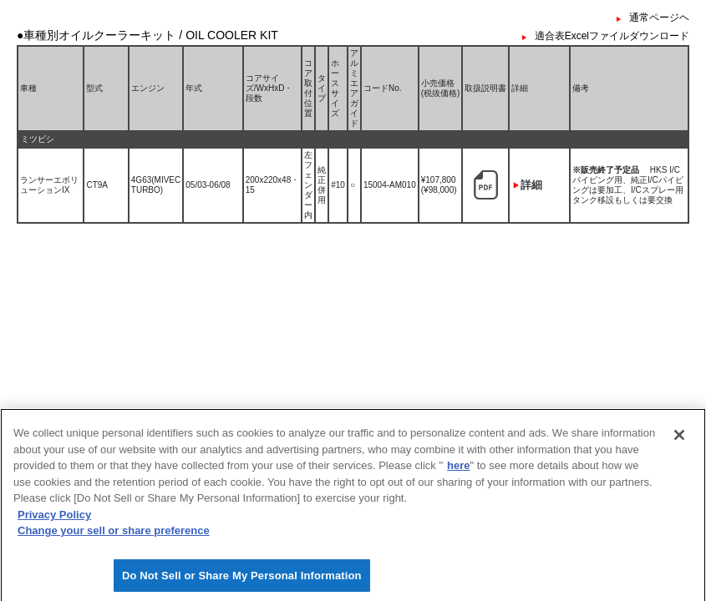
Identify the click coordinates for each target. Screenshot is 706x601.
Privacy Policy (54, 519)
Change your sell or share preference (114, 536)
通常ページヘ (659, 17)
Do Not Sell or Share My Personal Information (242, 580)
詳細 (531, 185)
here (458, 471)
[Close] (679, 440)
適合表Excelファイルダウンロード (612, 36)
